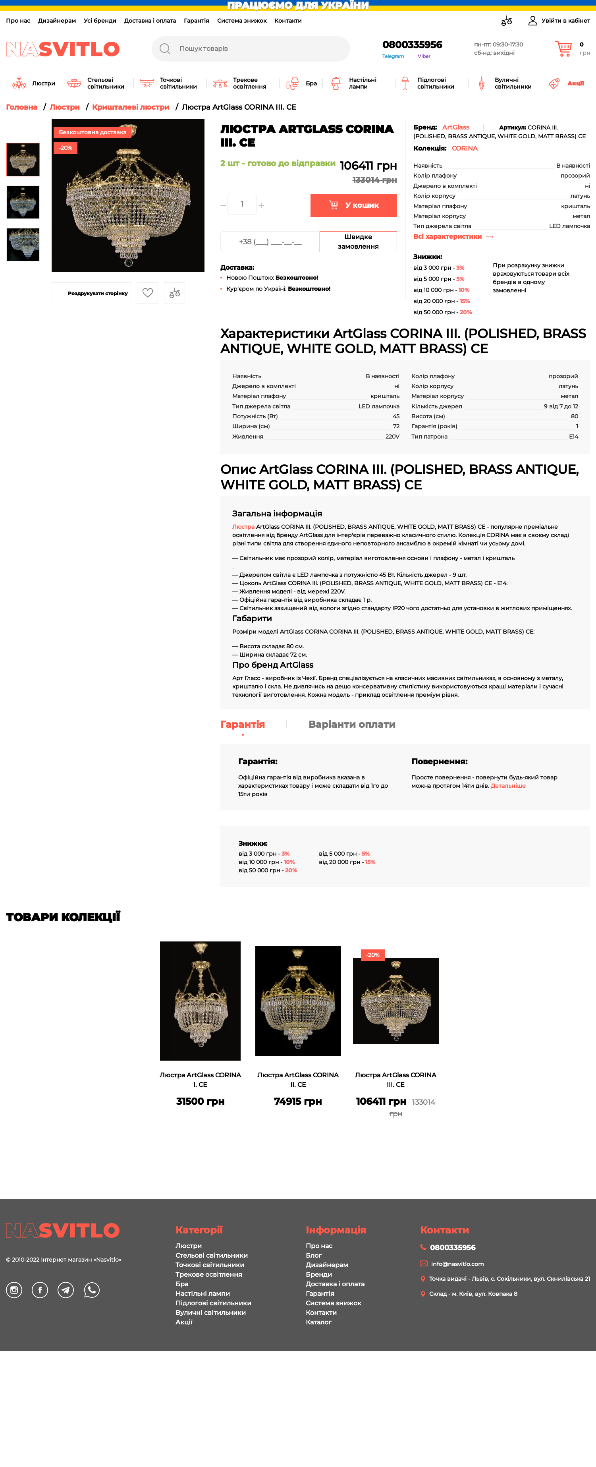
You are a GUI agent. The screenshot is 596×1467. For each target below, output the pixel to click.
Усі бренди (100, 20)
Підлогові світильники (213, 1303)
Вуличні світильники (211, 1312)
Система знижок (241, 20)
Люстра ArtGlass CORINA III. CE (395, 1079)
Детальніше (508, 785)
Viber (424, 56)
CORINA (465, 148)
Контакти (288, 20)
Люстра (244, 526)
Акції (184, 1322)
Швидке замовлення (358, 241)
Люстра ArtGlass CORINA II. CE (298, 1079)
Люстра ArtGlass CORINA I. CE (200, 1079)
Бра (182, 1284)
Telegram (393, 56)
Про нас (18, 20)
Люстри (189, 1246)
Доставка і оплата (150, 20)
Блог (314, 1255)
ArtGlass (455, 127)
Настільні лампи (203, 1293)
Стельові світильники (212, 1255)
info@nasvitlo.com (457, 1264)
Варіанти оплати (352, 724)
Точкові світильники (210, 1265)
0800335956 (412, 44)
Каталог (319, 1322)
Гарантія (196, 20)
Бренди (319, 1274)
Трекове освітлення (209, 1274)
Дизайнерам (57, 20)
